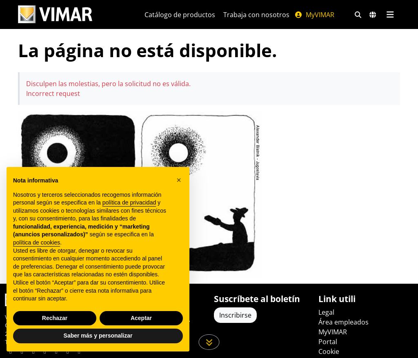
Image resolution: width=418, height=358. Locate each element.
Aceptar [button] (141, 318)
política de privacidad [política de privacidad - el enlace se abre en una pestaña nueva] (129, 202)
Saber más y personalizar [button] (98, 335)
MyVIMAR (314, 14)
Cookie (328, 351)
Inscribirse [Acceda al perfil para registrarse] (235, 315)
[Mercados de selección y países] (373, 15)
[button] (178, 180)
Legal (326, 312)
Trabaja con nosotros (256, 14)
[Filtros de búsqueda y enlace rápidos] (358, 15)
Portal (327, 341)
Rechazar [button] (54, 318)
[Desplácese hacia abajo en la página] (209, 342)
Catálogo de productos (180, 14)
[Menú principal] (390, 15)
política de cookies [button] (36, 242)
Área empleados (343, 322)
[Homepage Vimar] (71, 14)
